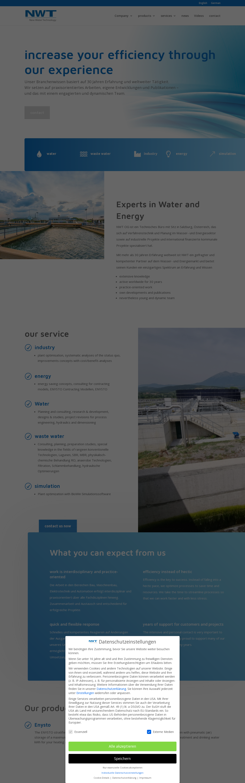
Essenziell (78, 726)
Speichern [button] (122, 752)
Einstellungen (85, 687)
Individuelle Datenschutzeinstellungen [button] (122, 767)
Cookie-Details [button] (102, 772)
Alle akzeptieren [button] (122, 740)
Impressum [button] (145, 772)
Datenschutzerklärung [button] (124, 772)
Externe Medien (160, 726)
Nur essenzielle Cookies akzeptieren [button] (122, 761)
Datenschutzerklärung (111, 683)
